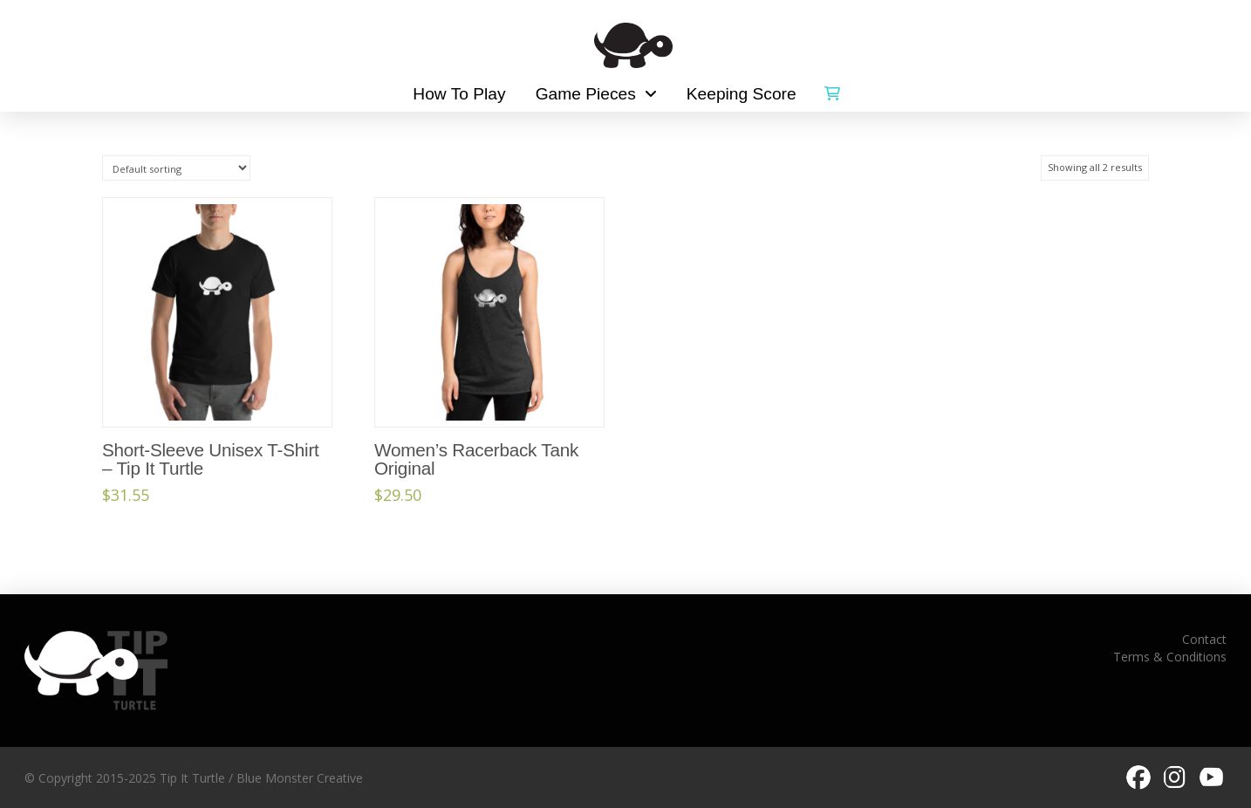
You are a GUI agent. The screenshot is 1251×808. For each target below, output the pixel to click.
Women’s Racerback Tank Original (476, 459)
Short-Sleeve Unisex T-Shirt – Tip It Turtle (210, 459)
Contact (1204, 639)
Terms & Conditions (1170, 656)
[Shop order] (176, 168)
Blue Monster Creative (299, 778)
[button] (832, 90)
